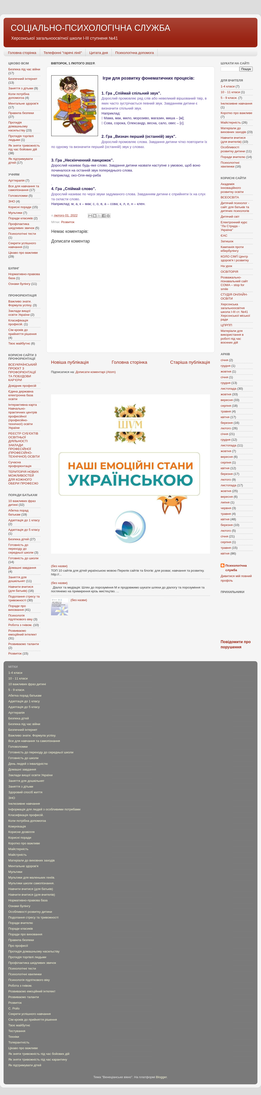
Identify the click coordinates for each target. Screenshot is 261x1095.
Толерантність (18, 1042)
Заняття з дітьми (20, 88)
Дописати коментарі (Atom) (95, 372)
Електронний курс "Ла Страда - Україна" (234, 226)
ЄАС (224, 235)
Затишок (227, 241)
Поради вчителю (233, 157)
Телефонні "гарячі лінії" (63, 53)
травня (226, 411)
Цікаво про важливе (23, 252)
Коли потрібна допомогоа (18, 96)
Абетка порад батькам (18, 512)
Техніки (13, 1036)
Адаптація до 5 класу (24, 529)
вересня (227, 400)
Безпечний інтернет (22, 79)
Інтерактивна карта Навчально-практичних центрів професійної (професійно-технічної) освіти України (22, 416)
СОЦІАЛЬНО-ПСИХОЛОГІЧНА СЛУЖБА (90, 28)
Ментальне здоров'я (23, 103)
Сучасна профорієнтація (19, 464)
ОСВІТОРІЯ (229, 271)
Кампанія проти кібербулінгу (232, 249)
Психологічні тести (22, 233)
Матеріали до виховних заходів (233, 130)
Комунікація (17, 826)
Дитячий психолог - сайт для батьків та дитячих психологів (235, 206)
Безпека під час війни (24, 69)
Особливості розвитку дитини (233, 149)
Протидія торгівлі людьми (27, 957)
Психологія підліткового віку (20, 617)
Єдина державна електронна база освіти (20, 395)
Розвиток (67, 222)
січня (224, 360)
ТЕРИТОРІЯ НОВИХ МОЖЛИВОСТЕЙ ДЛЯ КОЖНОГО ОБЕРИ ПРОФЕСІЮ (23, 477)
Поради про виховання (17, 608)
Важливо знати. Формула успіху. (20, 303)
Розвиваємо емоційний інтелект (22, 632)
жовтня (226, 371)
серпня (226, 405)
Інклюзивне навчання (236, 103)
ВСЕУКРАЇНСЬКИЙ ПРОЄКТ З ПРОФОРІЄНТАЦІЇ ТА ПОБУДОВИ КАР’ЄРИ (22, 372)
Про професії (18, 945)
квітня (225, 417)
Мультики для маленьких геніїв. (31, 877)
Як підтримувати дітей (24, 1065)
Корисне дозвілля (21, 832)
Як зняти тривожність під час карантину (37, 1059)
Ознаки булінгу (19, 284)
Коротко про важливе (236, 113)
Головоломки (18, 195)
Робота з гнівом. (20, 625)
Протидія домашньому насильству (18, 126)
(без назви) (59, 566)
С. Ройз (13, 1008)
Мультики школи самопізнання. (31, 883)
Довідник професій (22, 385)
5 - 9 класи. (229, 98)
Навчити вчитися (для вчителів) (233, 139)
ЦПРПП (226, 325)
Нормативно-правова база (27, 900)
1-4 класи (228, 86)
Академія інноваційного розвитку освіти (232, 187)
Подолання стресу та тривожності (24, 598)
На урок (226, 266)
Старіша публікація (190, 362)
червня (226, 508)
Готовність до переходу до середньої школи (20, 548)
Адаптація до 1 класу (24, 520)
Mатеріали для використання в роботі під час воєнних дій (232, 336)
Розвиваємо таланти (23, 644)
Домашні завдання (22, 567)
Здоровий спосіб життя (25, 792)
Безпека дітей (18, 539)
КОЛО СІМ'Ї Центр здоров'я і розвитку (235, 258)
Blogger (161, 1077)
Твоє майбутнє (19, 343)
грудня (225, 366)
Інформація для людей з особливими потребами (44, 809)
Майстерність (231, 122)
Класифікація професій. (18, 322)
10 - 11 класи (230, 92)
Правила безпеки (21, 113)
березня (227, 423)
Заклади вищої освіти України (19, 312)
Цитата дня (98, 53)
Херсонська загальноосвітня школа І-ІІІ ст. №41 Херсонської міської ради (235, 311)
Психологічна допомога (134, 53)
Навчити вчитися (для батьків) (20, 588)
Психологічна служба (236, 568)
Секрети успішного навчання (29, 1014)
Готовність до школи (23, 558)
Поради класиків (20, 218)
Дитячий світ (230, 216)
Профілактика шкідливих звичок (21, 226)
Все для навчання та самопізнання (23, 188)
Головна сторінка (22, 53)
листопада (228, 388)
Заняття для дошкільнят (17, 579)
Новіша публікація (70, 362)
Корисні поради (19, 207)
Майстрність (17, 854)
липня (225, 502)
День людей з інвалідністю (28, 763)
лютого (226, 428)
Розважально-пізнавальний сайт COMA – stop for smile (234, 283)
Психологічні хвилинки (230, 164)
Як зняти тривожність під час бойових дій (24, 147)
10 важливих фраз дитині (27, 684)
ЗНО (11, 201)
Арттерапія (16, 180)
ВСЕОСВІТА (230, 197)
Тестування (16, 1031)
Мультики (15, 213)
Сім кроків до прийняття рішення (22, 331)
